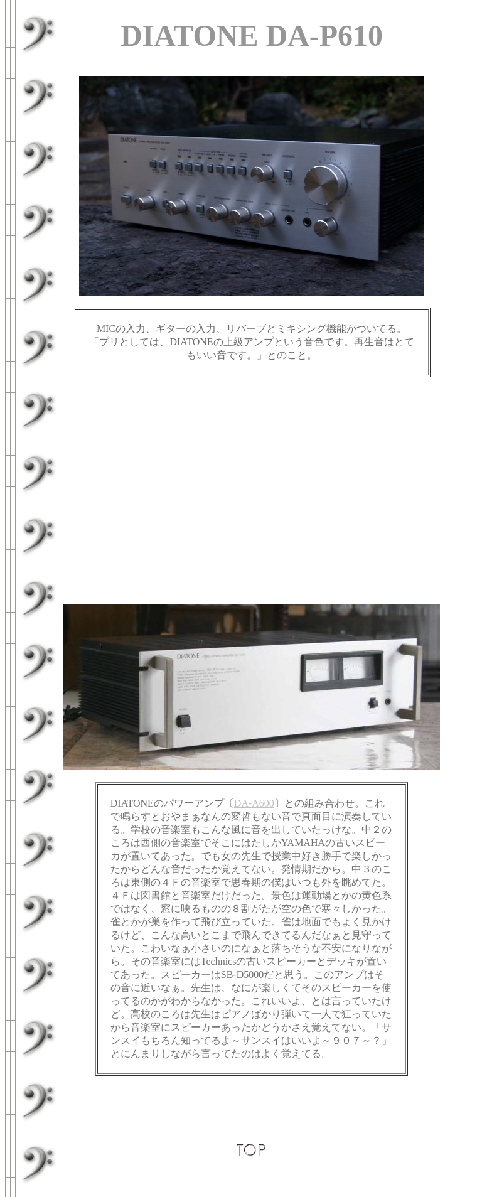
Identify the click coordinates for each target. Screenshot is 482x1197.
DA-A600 (254, 803)
